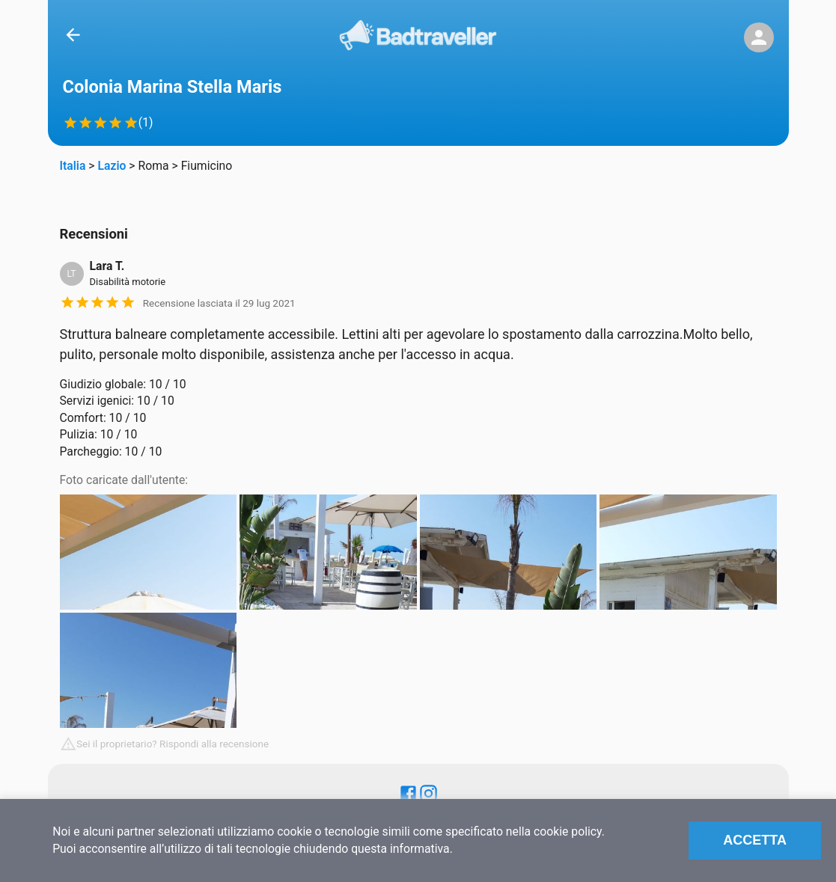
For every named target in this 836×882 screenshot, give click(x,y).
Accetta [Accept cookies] (755, 840)
